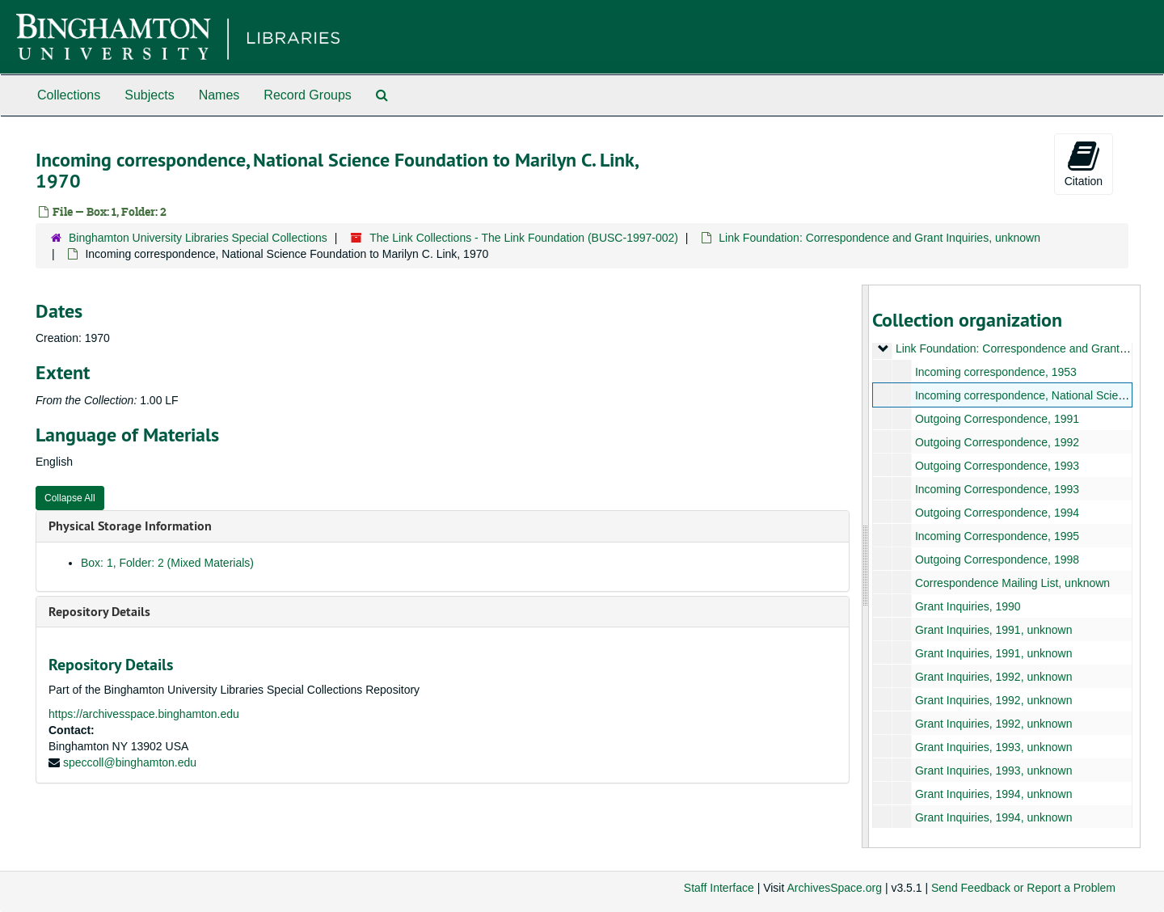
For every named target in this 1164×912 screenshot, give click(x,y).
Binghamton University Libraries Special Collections (198, 237)
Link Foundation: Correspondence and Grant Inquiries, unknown (879, 237)
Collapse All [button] (69, 498)
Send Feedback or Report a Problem (1023, 887)
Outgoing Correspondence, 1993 (996, 465)
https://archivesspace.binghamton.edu (143, 713)
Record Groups (308, 95)
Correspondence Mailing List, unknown (1011, 582)
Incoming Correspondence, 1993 (996, 489)
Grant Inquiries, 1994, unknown (993, 793)
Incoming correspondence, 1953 (995, 371)
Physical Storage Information (130, 525)
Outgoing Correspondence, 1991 (996, 418)
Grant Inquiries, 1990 (967, 606)
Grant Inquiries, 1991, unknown (993, 629)
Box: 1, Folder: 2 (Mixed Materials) (167, 562)
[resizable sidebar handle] (865, 566)
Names (219, 95)
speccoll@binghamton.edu (129, 762)
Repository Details (99, 611)
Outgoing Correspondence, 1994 (996, 512)
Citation (1084, 163)
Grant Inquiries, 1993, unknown (993, 747)
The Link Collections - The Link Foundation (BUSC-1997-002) (523, 237)
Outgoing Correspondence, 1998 (996, 559)
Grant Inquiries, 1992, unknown (993, 676)
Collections (68, 95)
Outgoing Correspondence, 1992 (996, 442)
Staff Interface (719, 887)
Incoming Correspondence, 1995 (996, 536)
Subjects (149, 95)
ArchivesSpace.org (834, 887)
